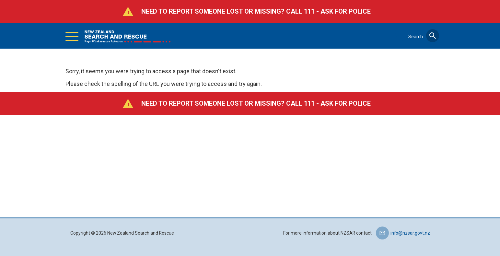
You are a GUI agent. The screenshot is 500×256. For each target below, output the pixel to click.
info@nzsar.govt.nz (410, 233)
